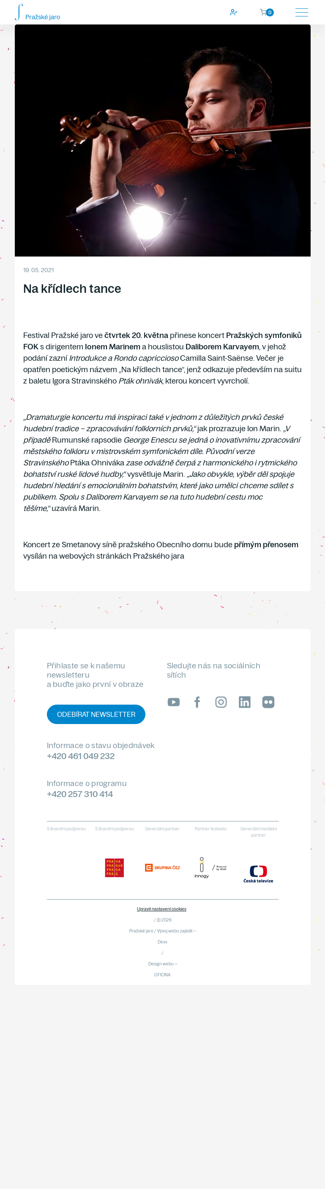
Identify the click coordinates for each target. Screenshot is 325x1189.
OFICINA (162, 975)
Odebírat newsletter (96, 714)
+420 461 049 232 (81, 756)
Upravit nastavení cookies (161, 909)
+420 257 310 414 (80, 794)
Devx (162, 942)
